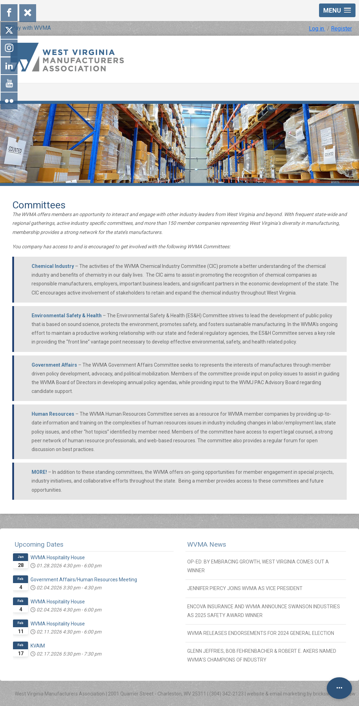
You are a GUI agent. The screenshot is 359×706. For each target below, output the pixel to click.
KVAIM (38, 646)
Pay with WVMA (28, 28)
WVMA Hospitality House (58, 557)
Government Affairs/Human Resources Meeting (84, 579)
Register (341, 28)
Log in (317, 28)
